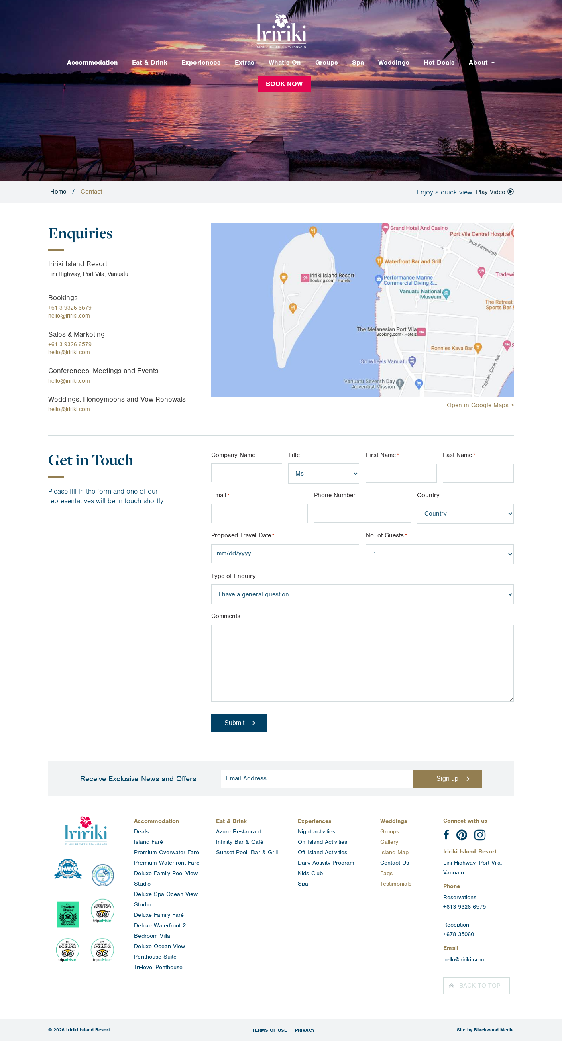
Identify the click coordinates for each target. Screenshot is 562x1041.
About (478, 62)
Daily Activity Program (326, 862)
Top (479, 986)
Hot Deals (439, 62)
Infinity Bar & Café (239, 841)
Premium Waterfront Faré (167, 862)
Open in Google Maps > (480, 405)
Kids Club (310, 873)
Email (220, 495)
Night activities (316, 831)
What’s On (285, 62)
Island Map (394, 852)
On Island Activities (322, 841)
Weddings (393, 62)
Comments (225, 616)
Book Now (284, 84)
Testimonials (395, 883)
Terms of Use (269, 1030)
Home (58, 192)
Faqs (386, 873)
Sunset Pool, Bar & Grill (247, 852)
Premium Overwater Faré (166, 852)
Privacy (305, 1030)
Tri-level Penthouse (158, 967)
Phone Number (335, 495)
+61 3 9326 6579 (70, 307)
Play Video (495, 192)
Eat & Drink (149, 62)
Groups (326, 62)
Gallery (389, 841)
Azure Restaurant (238, 831)
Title (294, 455)
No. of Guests (386, 536)
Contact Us (394, 862)
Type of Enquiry (233, 576)
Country (428, 495)
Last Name (459, 455)
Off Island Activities (322, 852)
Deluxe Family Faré (159, 915)
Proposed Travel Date (242, 536)
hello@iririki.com (69, 315)
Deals (141, 831)
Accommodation (92, 62)
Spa (358, 62)
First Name (382, 455)
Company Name (233, 455)
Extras (245, 62)
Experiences (201, 62)
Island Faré (148, 841)
